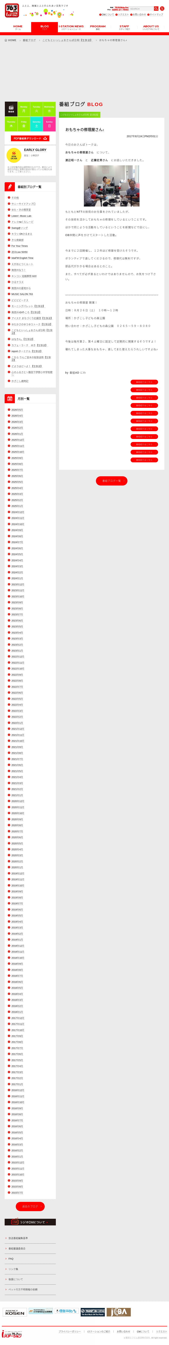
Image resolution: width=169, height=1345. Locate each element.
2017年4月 (17, 1066)
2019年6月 (17, 909)
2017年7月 (17, 1048)
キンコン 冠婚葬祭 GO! (24, 276)
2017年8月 (17, 1042)
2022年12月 (18, 656)
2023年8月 (17, 608)
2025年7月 (17, 470)
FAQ (11, 1258)
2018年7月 (17, 975)
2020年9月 (17, 819)
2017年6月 (17, 1054)
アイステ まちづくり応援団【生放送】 (32, 318)
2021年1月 (17, 795)
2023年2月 (17, 644)
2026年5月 (17, 409)
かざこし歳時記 (20, 381)
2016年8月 (17, 1114)
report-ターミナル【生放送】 (27, 351)
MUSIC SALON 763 (22, 294)
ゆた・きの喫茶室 (21, 209)
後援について (16, 1279)
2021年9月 (17, 747)
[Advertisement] (84, 72)
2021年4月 (17, 777)
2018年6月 (17, 982)
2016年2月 (17, 1150)
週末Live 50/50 (19, 252)
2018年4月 (17, 994)
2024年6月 (17, 548)
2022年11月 (18, 662)
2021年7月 (17, 759)
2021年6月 (17, 765)
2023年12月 (18, 584)
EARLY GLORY (35, 150)
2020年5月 (17, 843)
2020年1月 (17, 867)
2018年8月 (17, 969)
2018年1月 (17, 1012)
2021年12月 (18, 728)
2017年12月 (18, 1018)
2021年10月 (18, 741)
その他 (15, 198)
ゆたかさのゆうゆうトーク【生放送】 (32, 324)
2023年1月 (17, 650)
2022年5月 (17, 698)
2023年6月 (17, 620)
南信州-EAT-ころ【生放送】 (27, 312)
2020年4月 (17, 849)
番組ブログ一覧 (111, 481)
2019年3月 (17, 927)
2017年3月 (17, 1072)
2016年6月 (17, 1126)
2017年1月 (17, 1084)
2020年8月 (17, 825)
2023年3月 (17, 638)
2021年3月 (17, 783)
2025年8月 (17, 464)
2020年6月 (17, 837)
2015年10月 (18, 1174)
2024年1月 (17, 578)
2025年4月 (17, 488)
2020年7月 (17, 831)
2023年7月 (17, 614)
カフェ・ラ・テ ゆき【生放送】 (30, 345)
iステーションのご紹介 (99, 1331)
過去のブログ (30, 1206)
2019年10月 (18, 885)
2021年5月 (17, 771)
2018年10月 (18, 957)
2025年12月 (18, 439)
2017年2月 (17, 1078)
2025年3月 (17, 494)
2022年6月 (17, 692)
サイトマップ (156, 14)
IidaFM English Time (22, 258)
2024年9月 (17, 530)
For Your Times (20, 246)
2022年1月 (17, 723)
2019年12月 (18, 873)
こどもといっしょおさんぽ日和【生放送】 (67, 40)
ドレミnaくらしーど (22, 221)
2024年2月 (17, 572)
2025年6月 (17, 476)
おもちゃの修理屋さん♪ (84, 130)
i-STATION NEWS (71, 27)
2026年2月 (17, 427)
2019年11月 (18, 879)
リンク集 (13, 1269)
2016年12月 (18, 1090)
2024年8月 (17, 536)
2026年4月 (17, 415)
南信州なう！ (19, 270)
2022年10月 (18, 668)
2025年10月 (18, 451)
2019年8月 (17, 897)
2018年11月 (18, 951)
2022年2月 (17, 716)
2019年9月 (17, 891)
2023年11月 (18, 590)
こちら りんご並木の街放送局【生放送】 (31, 359)
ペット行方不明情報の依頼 (23, 1289)
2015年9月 (17, 1180)
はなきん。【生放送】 (23, 339)
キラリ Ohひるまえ (22, 233)
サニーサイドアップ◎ (24, 203)
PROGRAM (98, 27)
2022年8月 (17, 680)
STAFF (124, 27)
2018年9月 (17, 963)
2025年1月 (17, 506)
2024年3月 (17, 566)
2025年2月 (17, 500)
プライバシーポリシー (70, 1331)
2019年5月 (17, 915)
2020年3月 (17, 855)
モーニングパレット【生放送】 (28, 306)
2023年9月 (17, 602)
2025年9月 (17, 458)
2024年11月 (18, 518)
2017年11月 (18, 1024)
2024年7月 (17, 542)
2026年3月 (17, 421)
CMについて (108, 14)
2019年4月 (17, 921)
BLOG (44, 27)
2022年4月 (17, 704)
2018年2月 (17, 1006)
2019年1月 (17, 939)
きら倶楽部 (18, 240)
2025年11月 (18, 446)
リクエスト (123, 14)
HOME (17, 27)
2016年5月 (17, 1132)
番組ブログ (29, 40)
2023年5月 (17, 626)
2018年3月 (17, 1000)
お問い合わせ (139, 14)
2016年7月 (17, 1120)
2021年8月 (17, 753)
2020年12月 (18, 801)
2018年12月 (18, 945)
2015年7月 (17, 1192)
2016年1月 (17, 1156)
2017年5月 (17, 1060)
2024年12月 (18, 512)
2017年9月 (17, 1036)
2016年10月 (18, 1102)
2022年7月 (17, 686)
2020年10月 (18, 813)
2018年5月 (17, 987)
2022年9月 (17, 674)
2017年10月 (18, 1030)
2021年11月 (18, 735)
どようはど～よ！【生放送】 (27, 366)
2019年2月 (17, 933)
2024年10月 (18, 524)
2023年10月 (18, 596)
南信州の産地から (21, 288)
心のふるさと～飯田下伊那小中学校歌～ (32, 374)
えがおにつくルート (22, 264)
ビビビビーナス (20, 300)
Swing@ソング (20, 228)
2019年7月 (17, 903)
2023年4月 (17, 632)
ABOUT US (151, 27)
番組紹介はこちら (144, 382)
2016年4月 (17, 1138)
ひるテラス (18, 282)
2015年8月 (17, 1186)
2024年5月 (17, 554)
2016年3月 (17, 1144)
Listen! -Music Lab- (22, 215)
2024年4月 (17, 560)
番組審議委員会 (17, 1248)
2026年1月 (17, 434)
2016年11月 (18, 1096)
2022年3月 (17, 710)
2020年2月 (17, 861)
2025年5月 (17, 482)
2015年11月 (18, 1168)
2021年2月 (17, 789)
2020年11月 (18, 807)
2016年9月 (17, 1108)
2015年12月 (18, 1162)
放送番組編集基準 (18, 1238)
